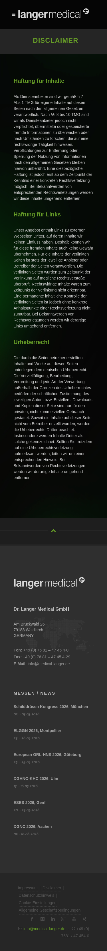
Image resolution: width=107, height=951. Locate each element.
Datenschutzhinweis (36, 895)
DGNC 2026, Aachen (33, 826)
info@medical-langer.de (49, 664)
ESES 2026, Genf (30, 802)
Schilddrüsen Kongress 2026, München (51, 706)
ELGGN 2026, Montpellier (37, 730)
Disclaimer (52, 888)
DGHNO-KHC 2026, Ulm (36, 778)
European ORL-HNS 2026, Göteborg (48, 754)
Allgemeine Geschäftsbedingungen (50, 910)
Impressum (28, 888)
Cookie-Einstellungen (37, 902)
